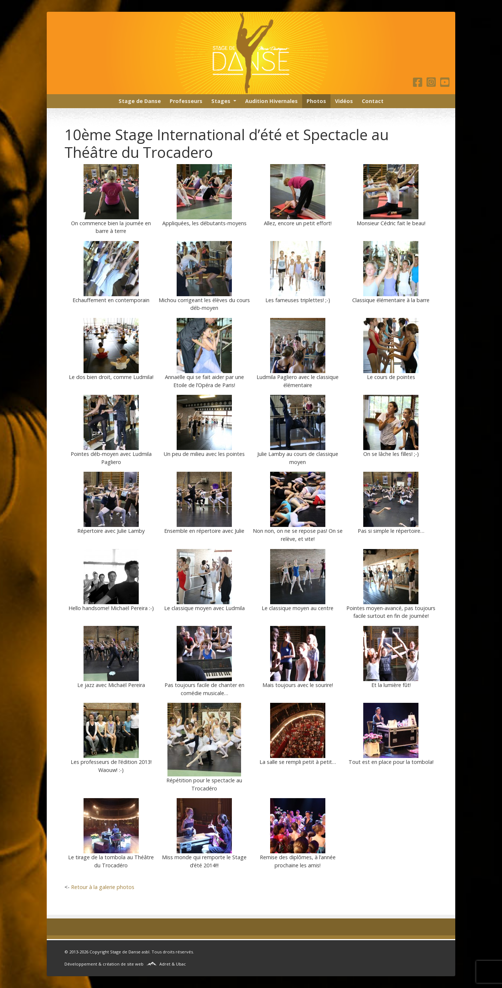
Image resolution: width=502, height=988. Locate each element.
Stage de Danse (140, 101)
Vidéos (344, 101)
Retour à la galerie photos (102, 886)
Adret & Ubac (172, 964)
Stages (220, 101)
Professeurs (186, 101)
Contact (372, 101)
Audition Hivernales (271, 101)
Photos (316, 101)
